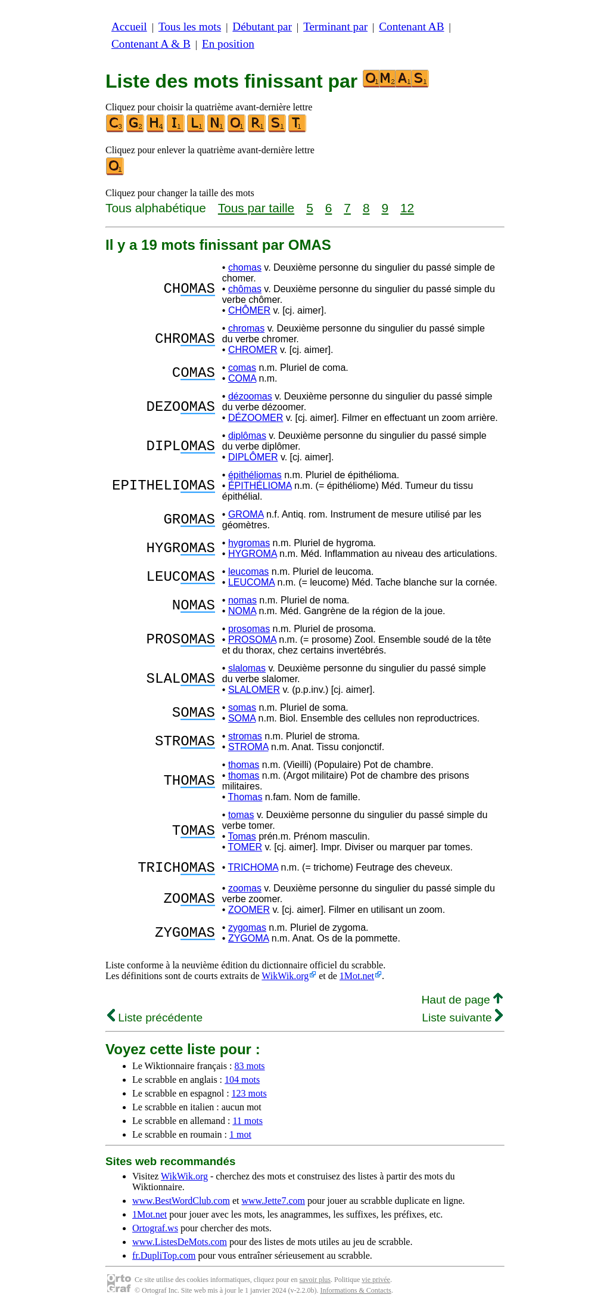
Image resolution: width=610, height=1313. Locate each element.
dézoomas (250, 396)
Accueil (129, 26)
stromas (245, 736)
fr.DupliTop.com (163, 1259)
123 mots (249, 1097)
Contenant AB (411, 26)
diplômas (247, 436)
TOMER (245, 847)
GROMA (246, 514)
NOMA (242, 611)
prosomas (249, 629)
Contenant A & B (151, 44)
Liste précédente (155, 1021)
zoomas (245, 892)
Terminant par (335, 26)
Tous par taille (256, 208)
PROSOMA (252, 639)
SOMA (242, 718)
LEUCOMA (251, 582)
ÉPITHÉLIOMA (260, 486)
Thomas (245, 797)
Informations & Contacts (355, 1294)
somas (242, 707)
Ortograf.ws (155, 1232)
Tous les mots (189, 26)
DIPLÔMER (253, 457)
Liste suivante (462, 1021)
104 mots (242, 1083)
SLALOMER (254, 690)
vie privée (376, 1283)
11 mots (247, 1124)
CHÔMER (249, 310)
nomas (242, 600)
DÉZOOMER (255, 418)
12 (407, 208)
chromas (246, 328)
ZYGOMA (248, 942)
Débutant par (262, 26)
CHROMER (253, 350)
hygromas (249, 543)
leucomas (248, 571)
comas (242, 368)
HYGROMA (252, 554)
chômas (245, 289)
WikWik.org (285, 979)
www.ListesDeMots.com (179, 1245)
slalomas (247, 668)
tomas (241, 815)
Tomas (242, 836)
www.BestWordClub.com (181, 1204)
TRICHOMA (253, 869)
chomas (245, 267)
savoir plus (315, 1283)
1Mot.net (357, 979)
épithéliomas (255, 475)
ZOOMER (249, 913)
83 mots (249, 1069)
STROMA (248, 747)
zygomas (247, 931)
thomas (243, 765)
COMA (242, 378)
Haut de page (462, 1003)
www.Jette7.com (273, 1204)
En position (228, 44)
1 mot (240, 1138)
